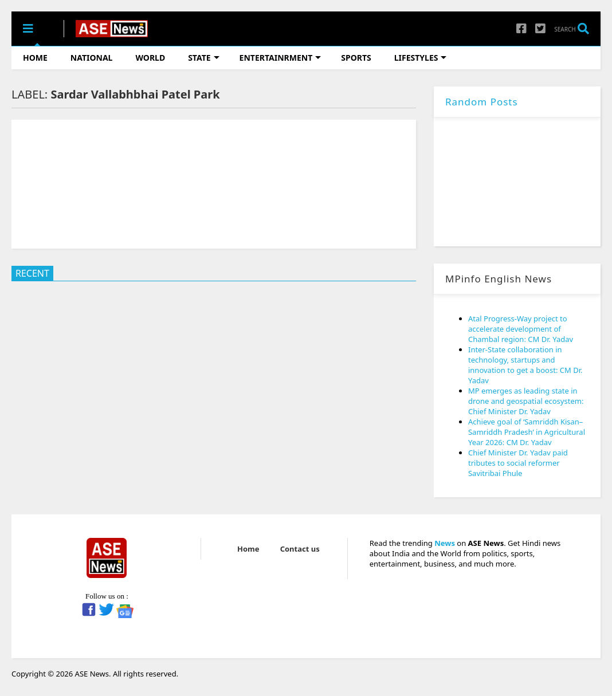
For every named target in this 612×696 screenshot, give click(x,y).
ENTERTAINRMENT (280, 57)
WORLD (150, 57)
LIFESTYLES (420, 57)
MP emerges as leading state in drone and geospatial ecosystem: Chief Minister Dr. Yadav (525, 401)
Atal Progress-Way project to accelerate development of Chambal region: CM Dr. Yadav (520, 328)
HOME (35, 57)
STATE (203, 57)
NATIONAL (91, 57)
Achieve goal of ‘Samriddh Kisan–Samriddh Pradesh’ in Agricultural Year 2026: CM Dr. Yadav (526, 431)
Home (248, 549)
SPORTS (356, 57)
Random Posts (481, 101)
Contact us (300, 549)
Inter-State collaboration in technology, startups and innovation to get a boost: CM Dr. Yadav (525, 365)
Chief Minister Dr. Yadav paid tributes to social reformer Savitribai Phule (518, 462)
